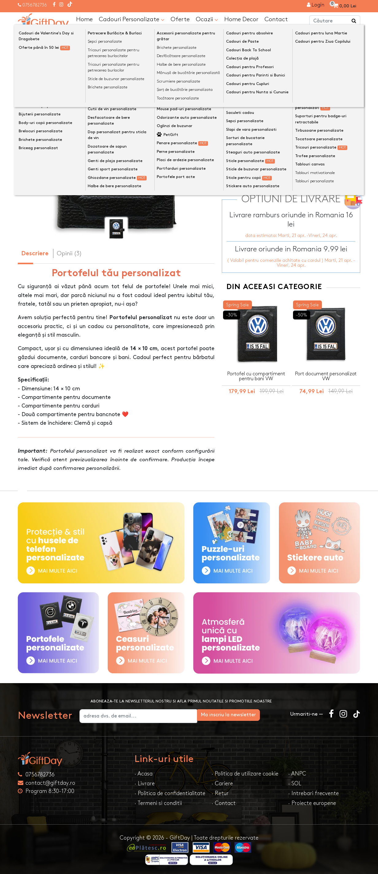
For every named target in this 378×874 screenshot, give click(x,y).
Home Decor (241, 18)
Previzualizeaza (293, 145)
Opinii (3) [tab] (69, 253)
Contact (276, 18)
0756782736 (34, 5)
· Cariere (222, 783)
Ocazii (207, 19)
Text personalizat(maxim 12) (260, 114)
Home (84, 18)
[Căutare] (354, 21)
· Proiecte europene (312, 803)
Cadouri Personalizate (131, 19)
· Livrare (144, 783)
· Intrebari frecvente (313, 793)
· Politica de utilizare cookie (244, 773)
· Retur (220, 793)
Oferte (180, 18)
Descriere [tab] (34, 254)
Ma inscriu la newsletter (251, 714)
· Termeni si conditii (158, 803)
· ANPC (297, 773)
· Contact (223, 803)
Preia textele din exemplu (263, 104)
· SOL (294, 783)
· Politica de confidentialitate (169, 793)
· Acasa (143, 773)
